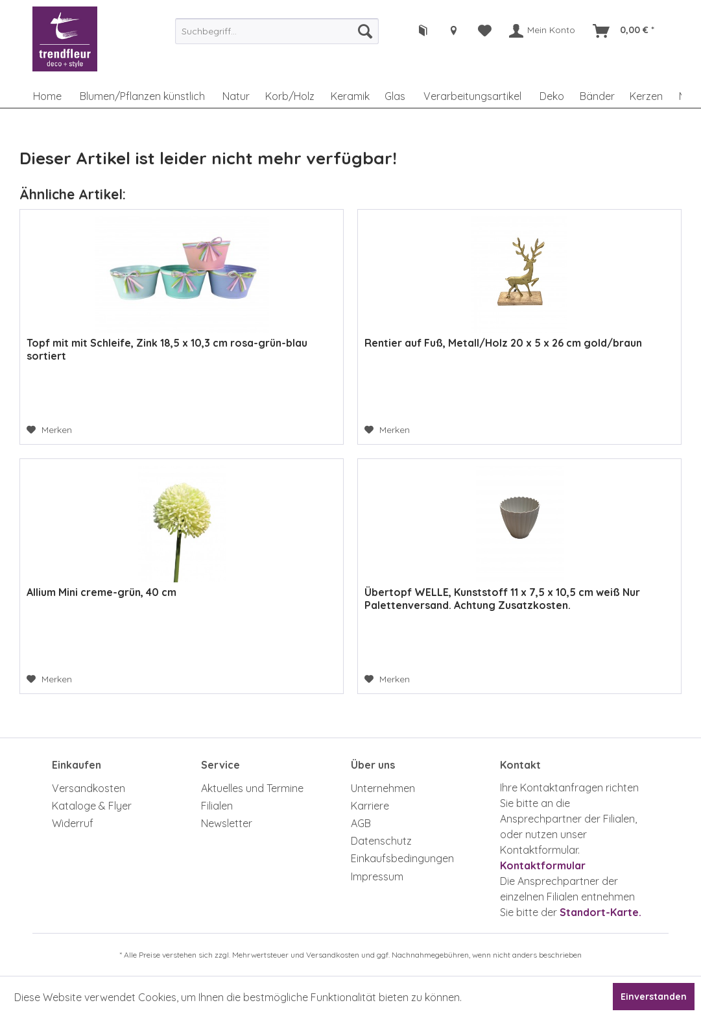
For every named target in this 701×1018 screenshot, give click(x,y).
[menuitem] (277, 31)
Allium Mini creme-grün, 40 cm (101, 592)
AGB (361, 823)
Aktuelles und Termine (252, 788)
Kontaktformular (543, 865)
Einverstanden (654, 996)
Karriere (370, 805)
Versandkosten (88, 788)
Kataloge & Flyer (92, 805)
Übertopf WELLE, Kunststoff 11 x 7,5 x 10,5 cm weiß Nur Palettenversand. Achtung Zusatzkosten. (502, 599)
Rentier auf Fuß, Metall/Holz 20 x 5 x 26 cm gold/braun (503, 342)
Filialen (217, 805)
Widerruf (72, 823)
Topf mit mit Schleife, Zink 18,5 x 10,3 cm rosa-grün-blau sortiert (167, 349)
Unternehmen (383, 788)
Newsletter (226, 823)
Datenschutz (381, 840)
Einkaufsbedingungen (402, 858)
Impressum (377, 876)
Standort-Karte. (600, 912)
